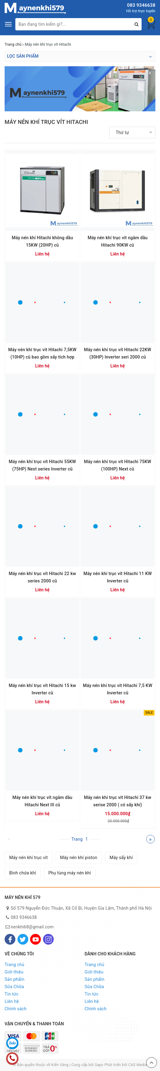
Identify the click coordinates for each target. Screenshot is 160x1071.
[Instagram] (48, 939)
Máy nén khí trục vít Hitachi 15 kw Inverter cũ (42, 689)
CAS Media (137, 1065)
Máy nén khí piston (78, 857)
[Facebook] (10, 939)
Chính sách (16, 1008)
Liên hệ (12, 1001)
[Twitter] (23, 939)
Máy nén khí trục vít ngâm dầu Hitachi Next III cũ (42, 801)
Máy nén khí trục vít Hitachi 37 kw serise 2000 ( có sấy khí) (117, 801)
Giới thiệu (14, 971)
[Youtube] (35, 939)
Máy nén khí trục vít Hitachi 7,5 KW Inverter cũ (117, 689)
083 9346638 (141, 5)
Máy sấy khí (121, 857)
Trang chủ (14, 964)
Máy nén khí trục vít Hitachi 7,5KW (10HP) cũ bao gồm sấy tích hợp (42, 353)
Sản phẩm (15, 979)
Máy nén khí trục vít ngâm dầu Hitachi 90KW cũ (117, 241)
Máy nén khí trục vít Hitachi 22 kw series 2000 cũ (42, 577)
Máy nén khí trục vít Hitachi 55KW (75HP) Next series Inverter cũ (42, 465)
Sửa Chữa (14, 986)
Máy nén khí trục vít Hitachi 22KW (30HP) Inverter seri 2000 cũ (117, 353)
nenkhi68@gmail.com (32, 926)
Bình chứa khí (22, 872)
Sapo (99, 1065)
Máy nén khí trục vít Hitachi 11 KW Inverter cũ (118, 577)
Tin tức (11, 994)
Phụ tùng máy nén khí (69, 872)
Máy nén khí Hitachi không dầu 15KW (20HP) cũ (42, 241)
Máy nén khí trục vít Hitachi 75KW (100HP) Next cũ (117, 465)
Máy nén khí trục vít (28, 857)
